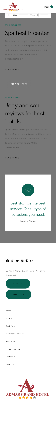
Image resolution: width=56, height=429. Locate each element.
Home (8, 310)
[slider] (44, 15)
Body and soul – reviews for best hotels (25, 113)
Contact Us (11, 356)
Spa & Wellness (13, 25)
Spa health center (27, 33)
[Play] (8, 15)
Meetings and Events (15, 333)
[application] (28, 15)
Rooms (9, 318)
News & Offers (12, 97)
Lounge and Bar (13, 349)
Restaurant (11, 341)
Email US (18, 294)
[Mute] (38, 15)
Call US (18, 284)
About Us (10, 364)
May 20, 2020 (19, 84)
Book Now (10, 326)
